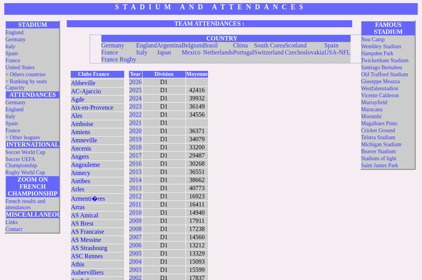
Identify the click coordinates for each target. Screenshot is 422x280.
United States (20, 67)
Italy (10, 46)
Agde (78, 99)
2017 (135, 155)
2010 (135, 212)
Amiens (80, 132)
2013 (135, 188)
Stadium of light (378, 158)
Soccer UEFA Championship (21, 162)
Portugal (243, 52)
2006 (135, 245)
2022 (135, 114)
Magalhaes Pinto (379, 123)
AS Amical (85, 215)
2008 (135, 229)
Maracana (371, 109)
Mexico (191, 52)
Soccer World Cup (25, 152)
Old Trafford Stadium (384, 74)
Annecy (80, 173)
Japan (164, 52)
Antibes (80, 181)
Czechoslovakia (304, 52)
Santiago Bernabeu (381, 67)
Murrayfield (374, 102)
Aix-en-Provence (92, 107)
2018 (135, 147)
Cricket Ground (378, 130)
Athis (78, 264)
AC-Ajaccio (86, 91)
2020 (135, 131)
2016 (135, 163)
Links (11, 222)
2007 (135, 237)
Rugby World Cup (25, 172)
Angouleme (85, 164)
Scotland (296, 45)
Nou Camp (373, 39)
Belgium (192, 45)
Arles (78, 189)
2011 (135, 204)
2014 (135, 180)
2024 (135, 98)
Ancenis (81, 148)
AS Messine (86, 239)
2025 (135, 90)
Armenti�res (88, 198)
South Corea (269, 45)
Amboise (82, 124)
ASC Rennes (87, 256)
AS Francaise (87, 231)
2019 (135, 139)
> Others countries (25, 74)
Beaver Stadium (378, 151)
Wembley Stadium (381, 46)
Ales (76, 115)
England (14, 32)
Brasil (210, 45)
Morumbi (371, 116)
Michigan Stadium (381, 144)
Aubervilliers (87, 272)
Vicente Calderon (380, 95)
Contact (14, 229)
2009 (135, 220)
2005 (135, 253)
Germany (15, 39)
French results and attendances (25, 204)
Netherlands (218, 52)
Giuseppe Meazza (380, 81)
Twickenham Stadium (384, 60)
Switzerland (268, 52)
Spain (11, 53)
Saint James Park (379, 165)
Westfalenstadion (379, 88)
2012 (135, 196)
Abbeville (83, 83)
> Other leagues (22, 137)
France (12, 60)
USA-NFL (337, 52)
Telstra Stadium (378, 137)
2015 (135, 171)
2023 (135, 106)
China (240, 45)
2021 (135, 122)
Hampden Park (377, 53)
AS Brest (82, 223)
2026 (135, 82)
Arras (78, 207)
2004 (135, 261)
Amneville (84, 140)
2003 (135, 269)
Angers (80, 156)
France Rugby (118, 59)
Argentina (169, 45)
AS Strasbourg (89, 248)
